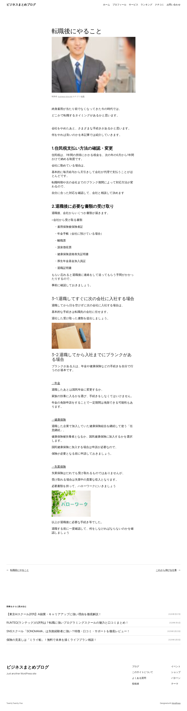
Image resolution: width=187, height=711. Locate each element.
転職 (82, 96)
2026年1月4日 (175, 622)
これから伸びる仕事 (166, 570)
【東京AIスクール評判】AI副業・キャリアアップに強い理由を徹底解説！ (53, 614)
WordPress (176, 703)
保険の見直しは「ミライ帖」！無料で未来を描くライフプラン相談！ (51, 639)
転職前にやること (19, 570)
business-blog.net (65, 96)
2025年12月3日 (174, 639)
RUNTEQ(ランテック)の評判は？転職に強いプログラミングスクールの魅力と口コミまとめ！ (67, 622)
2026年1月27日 (174, 614)
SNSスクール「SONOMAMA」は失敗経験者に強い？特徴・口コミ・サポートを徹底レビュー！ (68, 631)
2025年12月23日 (174, 631)
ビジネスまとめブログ (21, 4)
